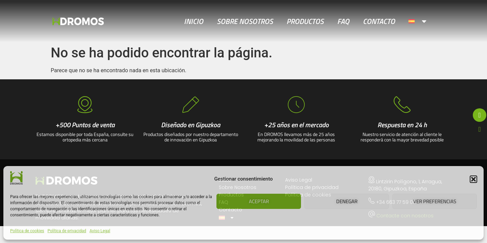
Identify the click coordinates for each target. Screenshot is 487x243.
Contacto (379, 21)
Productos (305, 21)
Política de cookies (27, 230)
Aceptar (259, 201)
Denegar (346, 201)
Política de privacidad (67, 230)
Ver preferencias (434, 201)
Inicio (193, 21)
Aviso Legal (100, 230)
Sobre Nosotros (245, 21)
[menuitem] (418, 21)
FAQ (343, 21)
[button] (473, 179)
